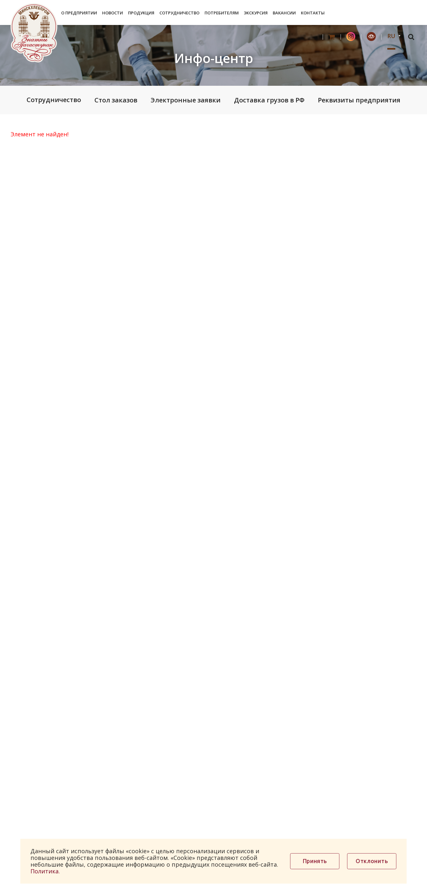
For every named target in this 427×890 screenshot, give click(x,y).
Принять (315, 861)
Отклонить (372, 861)
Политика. (45, 871)
